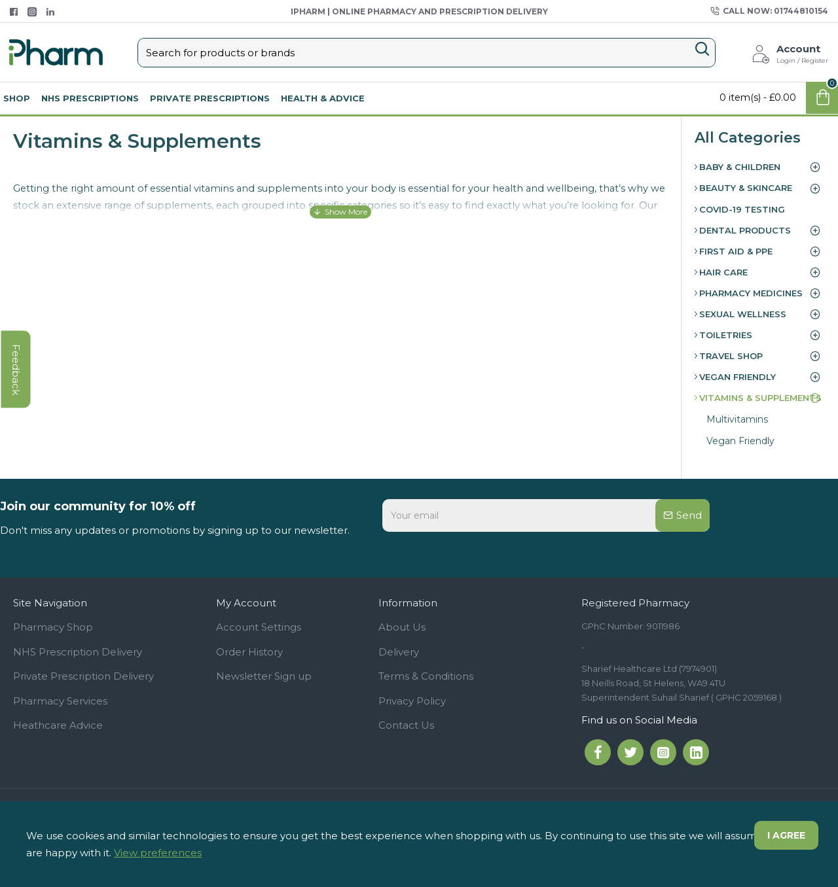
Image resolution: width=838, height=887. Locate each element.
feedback (16, 369)
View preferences (158, 852)
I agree (786, 835)
